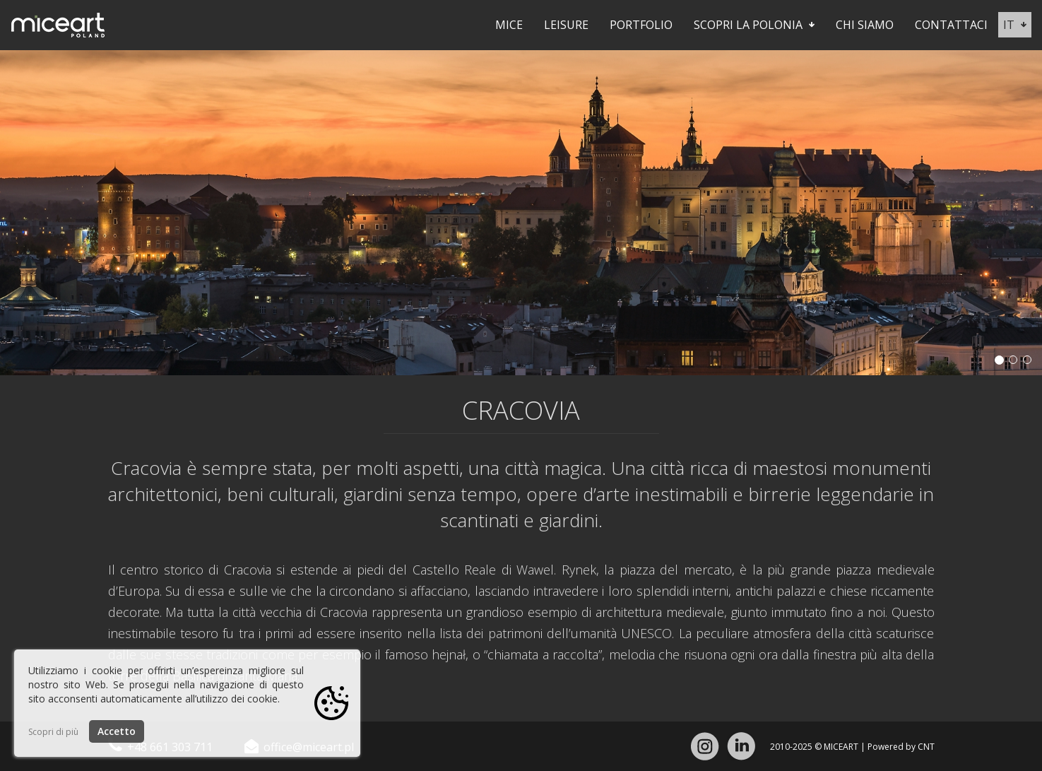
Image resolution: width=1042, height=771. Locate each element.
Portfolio (641, 25)
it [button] (1014, 25)
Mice (509, 25)
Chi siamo (865, 25)
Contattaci (951, 25)
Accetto (116, 731)
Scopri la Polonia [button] (754, 25)
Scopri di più (53, 732)
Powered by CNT (901, 747)
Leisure (566, 25)
